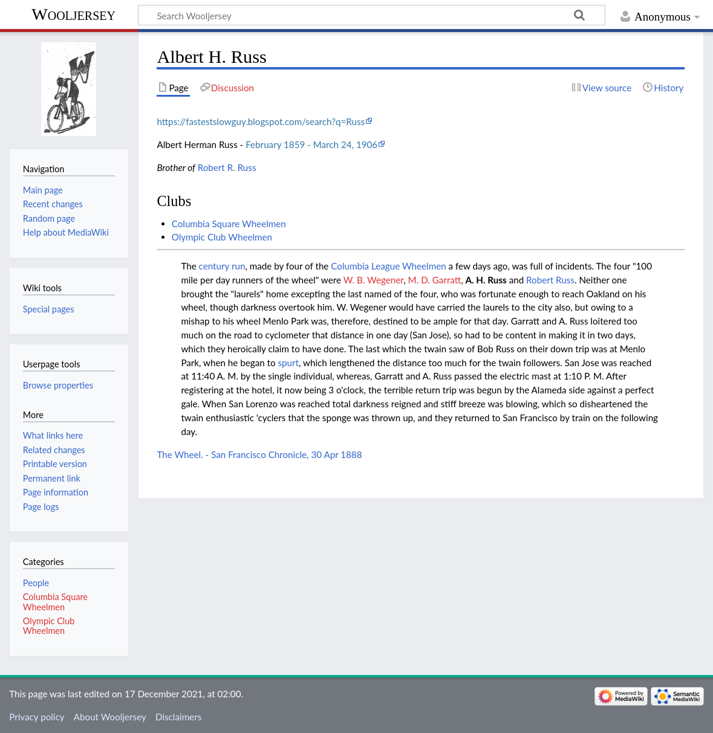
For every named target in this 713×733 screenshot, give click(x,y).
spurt (288, 362)
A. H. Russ (486, 279)
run (238, 265)
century (214, 265)
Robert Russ (550, 279)
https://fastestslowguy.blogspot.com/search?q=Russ (261, 121)
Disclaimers (178, 716)
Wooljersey (73, 14)
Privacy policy (36, 716)
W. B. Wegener (373, 279)
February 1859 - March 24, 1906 (311, 144)
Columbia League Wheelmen (388, 265)
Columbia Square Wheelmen (229, 223)
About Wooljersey (110, 716)
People (36, 583)
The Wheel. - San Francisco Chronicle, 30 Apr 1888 (259, 454)
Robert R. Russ (227, 167)
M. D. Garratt (434, 279)
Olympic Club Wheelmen (222, 236)
